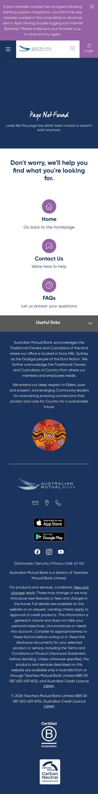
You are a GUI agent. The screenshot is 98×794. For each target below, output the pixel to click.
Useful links (48, 322)
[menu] (8, 49)
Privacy (58, 563)
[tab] (50, 323)
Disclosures (23, 563)
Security (42, 563)
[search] (73, 48)
